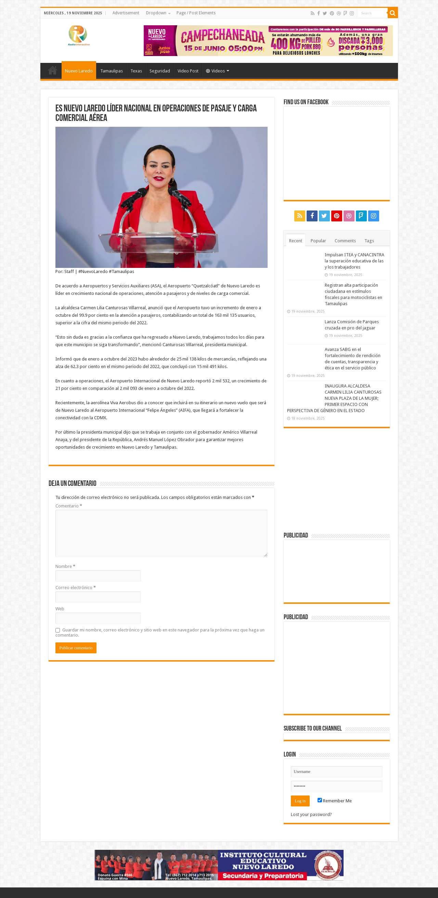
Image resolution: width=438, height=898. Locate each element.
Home (53, 70)
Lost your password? (311, 814)
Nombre (65, 566)
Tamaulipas (111, 70)
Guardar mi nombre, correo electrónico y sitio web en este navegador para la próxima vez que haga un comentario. (160, 632)
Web (59, 608)
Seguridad (160, 70)
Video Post (188, 70)
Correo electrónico (75, 587)
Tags (369, 240)
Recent (295, 240)
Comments (345, 240)
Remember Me (335, 800)
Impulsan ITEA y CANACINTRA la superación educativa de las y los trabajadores (354, 261)
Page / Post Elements (196, 13)
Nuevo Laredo (79, 70)
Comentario (68, 505)
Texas (136, 70)
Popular (318, 240)
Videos (215, 70)
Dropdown (156, 13)
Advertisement (126, 13)
